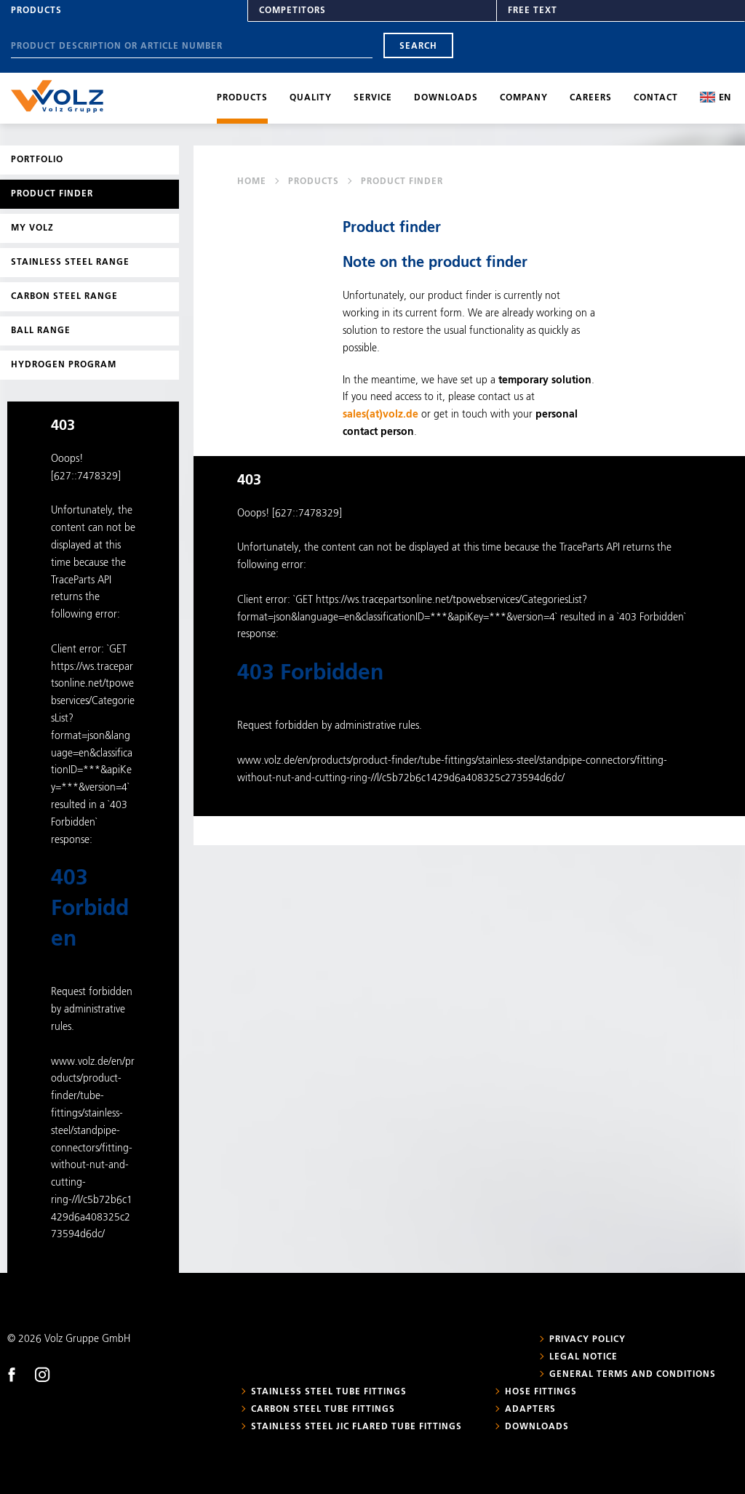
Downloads (446, 98)
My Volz (32, 228)
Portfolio (37, 160)
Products (36, 11)
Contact (656, 98)
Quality (311, 98)
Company (524, 98)
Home (251, 181)
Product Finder (52, 194)
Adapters (530, 1409)
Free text (532, 11)
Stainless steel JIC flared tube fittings (356, 1427)
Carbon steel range (64, 296)
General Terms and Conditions (632, 1374)
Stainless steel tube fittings (329, 1392)
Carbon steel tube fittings (323, 1409)
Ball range (41, 331)
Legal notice (583, 1357)
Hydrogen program (63, 365)
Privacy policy (587, 1339)
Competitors (292, 11)
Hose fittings (541, 1392)
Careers (591, 98)
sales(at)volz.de (380, 415)
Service (373, 98)
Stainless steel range (70, 262)
